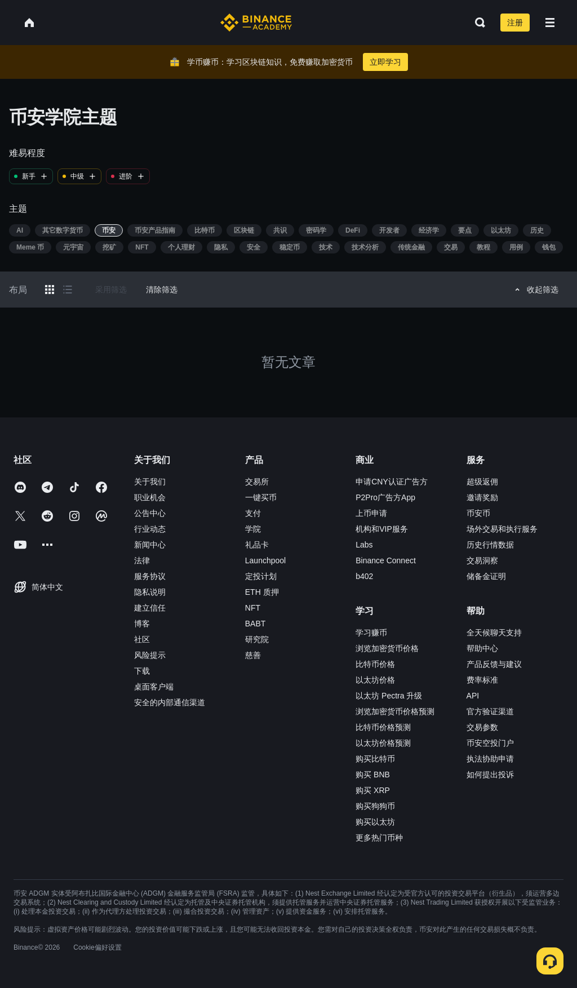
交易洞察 (482, 560)
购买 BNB (373, 774)
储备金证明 (486, 576)
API (473, 695)
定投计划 (261, 576)
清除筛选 (161, 289)
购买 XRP (373, 790)
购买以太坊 (375, 821)
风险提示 (150, 655)
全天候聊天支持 (494, 632)
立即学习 (385, 61)
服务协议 (150, 576)
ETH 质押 (262, 592)
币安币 (478, 513)
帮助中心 (482, 648)
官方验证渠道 (490, 711)
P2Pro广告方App (385, 497)
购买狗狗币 (375, 806)
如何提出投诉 (490, 774)
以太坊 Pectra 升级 (389, 695)
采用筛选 (111, 289)
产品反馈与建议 (494, 664)
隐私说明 (150, 592)
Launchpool (265, 560)
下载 (142, 670)
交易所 (257, 481)
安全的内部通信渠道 (169, 702)
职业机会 (150, 497)
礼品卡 (257, 544)
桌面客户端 (154, 686)
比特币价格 (375, 664)
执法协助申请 (490, 758)
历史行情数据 (490, 544)
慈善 (253, 655)
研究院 (257, 639)
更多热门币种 (379, 837)
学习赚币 (371, 632)
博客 (142, 623)
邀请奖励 (482, 497)
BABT (255, 623)
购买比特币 (375, 758)
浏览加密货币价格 (387, 648)
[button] (550, 22)
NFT (252, 607)
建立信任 (150, 607)
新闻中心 (150, 544)
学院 (253, 528)
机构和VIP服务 (382, 528)
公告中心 (150, 513)
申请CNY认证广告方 (392, 481)
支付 (253, 513)
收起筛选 (535, 289)
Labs (364, 544)
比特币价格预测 (383, 727)
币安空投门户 (490, 742)
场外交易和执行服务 (502, 528)
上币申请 (371, 513)
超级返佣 (482, 481)
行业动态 (150, 528)
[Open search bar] (477, 22)
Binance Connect (386, 560)
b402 (364, 576)
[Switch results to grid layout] (50, 290)
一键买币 (261, 497)
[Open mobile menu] (549, 22)
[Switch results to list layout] (68, 290)
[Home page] (256, 23)
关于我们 (150, 481)
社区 (142, 639)
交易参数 (482, 727)
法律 (142, 560)
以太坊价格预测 (383, 742)
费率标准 (482, 679)
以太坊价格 (375, 679)
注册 (515, 22)
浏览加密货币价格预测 (395, 711)
